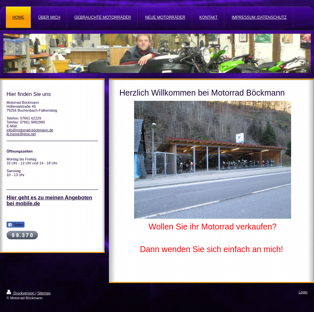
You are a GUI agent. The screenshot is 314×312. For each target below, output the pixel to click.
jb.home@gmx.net (21, 134)
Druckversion (21, 293)
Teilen (15, 225)
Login (303, 292)
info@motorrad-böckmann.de (30, 130)
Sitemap (43, 293)
